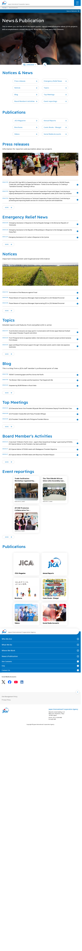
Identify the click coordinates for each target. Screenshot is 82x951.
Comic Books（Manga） (53, 127)
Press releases (19, 81)
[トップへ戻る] (77, 692)
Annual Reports (50, 120)
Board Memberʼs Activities (24, 101)
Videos (16, 134)
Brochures (18, 127)
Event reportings (50, 101)
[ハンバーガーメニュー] (77, 2)
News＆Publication (72, 11)
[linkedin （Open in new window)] (22, 682)
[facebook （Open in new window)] (9, 682)
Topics (46, 88)
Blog (16, 94)
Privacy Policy (6, 700)
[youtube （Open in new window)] (16, 682)
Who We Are (7, 639)
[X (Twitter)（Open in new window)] (3, 682)
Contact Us (6, 670)
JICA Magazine (19, 120)
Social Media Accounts (52, 134)
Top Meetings (49, 94)
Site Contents (7, 661)
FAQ (3, 666)
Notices (17, 88)
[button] (29, 64)
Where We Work (8, 650)
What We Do (7, 645)
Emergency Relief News (53, 81)
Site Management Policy (9, 697)
